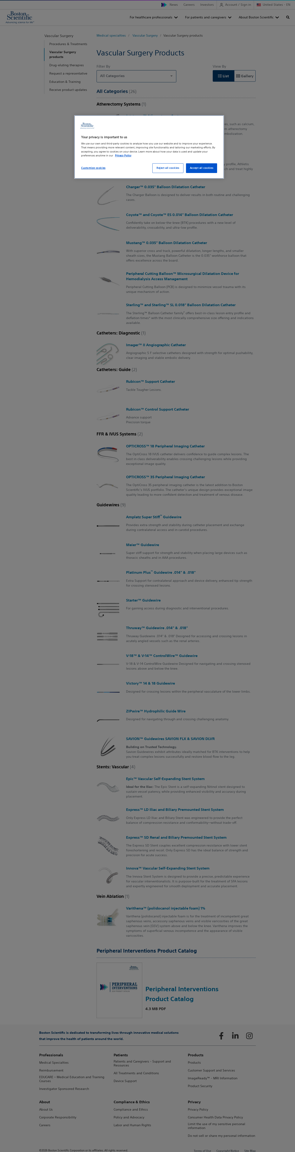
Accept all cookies (201, 168)
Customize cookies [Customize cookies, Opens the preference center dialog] (93, 168)
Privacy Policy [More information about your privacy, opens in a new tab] (123, 155)
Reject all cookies (167, 168)
